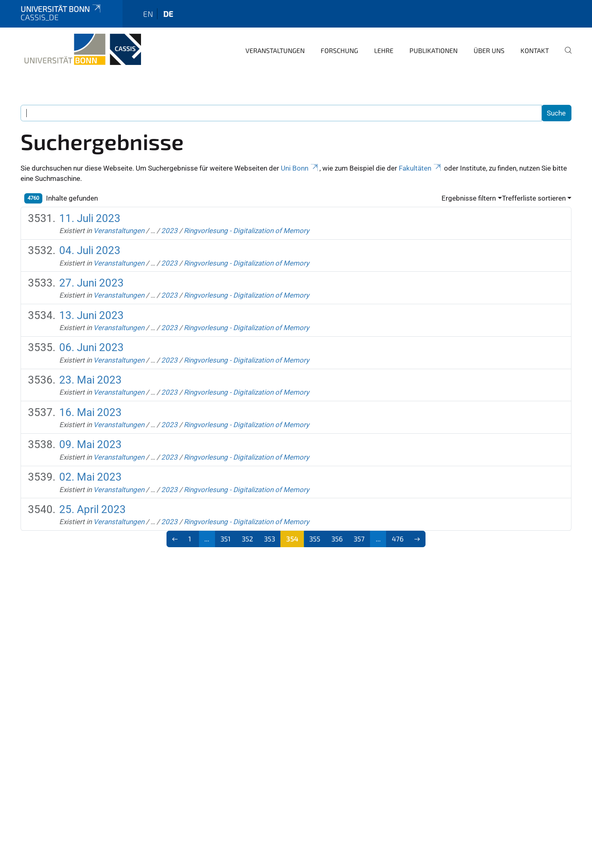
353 (269, 538)
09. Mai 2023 (90, 444)
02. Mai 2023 (90, 477)
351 (225, 538)
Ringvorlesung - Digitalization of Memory (246, 231)
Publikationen (433, 50)
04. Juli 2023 (89, 250)
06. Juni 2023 (91, 347)
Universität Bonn (61, 9)
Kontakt (534, 50)
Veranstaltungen (275, 50)
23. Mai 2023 (90, 380)
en (148, 13)
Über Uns (489, 50)
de (168, 13)
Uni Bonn (300, 168)
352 (247, 538)
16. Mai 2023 (90, 412)
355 (314, 538)
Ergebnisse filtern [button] (469, 198)
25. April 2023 (92, 509)
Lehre (383, 50)
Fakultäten (420, 168)
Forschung (339, 50)
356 (337, 538)
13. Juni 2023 (91, 315)
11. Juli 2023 (89, 218)
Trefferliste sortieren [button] (534, 198)
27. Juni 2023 (91, 283)
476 (398, 538)
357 (359, 538)
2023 (169, 231)
